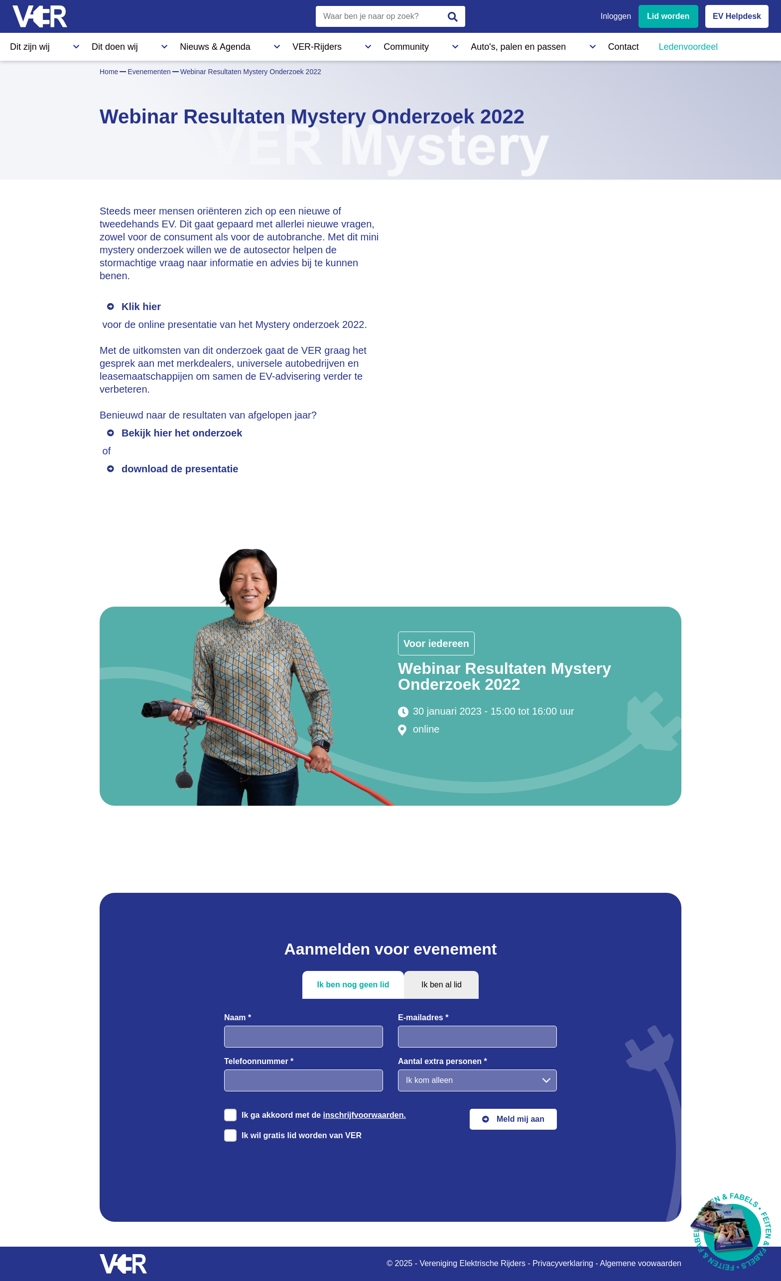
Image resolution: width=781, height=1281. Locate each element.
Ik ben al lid (441, 984)
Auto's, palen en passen (360, 44)
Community (281, 44)
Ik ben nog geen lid (353, 984)
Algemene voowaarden (640, 1263)
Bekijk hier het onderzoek (182, 432)
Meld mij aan (520, 1119)
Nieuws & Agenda (152, 44)
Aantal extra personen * (442, 1061)
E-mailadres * (423, 1017)
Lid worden (668, 16)
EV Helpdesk (737, 16)
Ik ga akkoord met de (324, 1115)
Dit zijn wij (27, 44)
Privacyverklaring (562, 1263)
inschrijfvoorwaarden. (364, 1115)
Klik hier (141, 306)
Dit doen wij (83, 44)
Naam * (237, 1017)
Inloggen (616, 16)
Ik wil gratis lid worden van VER (302, 1135)
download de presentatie (180, 468)
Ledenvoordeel (491, 44)
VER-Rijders (222, 44)
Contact (432, 44)
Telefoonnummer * (258, 1061)
